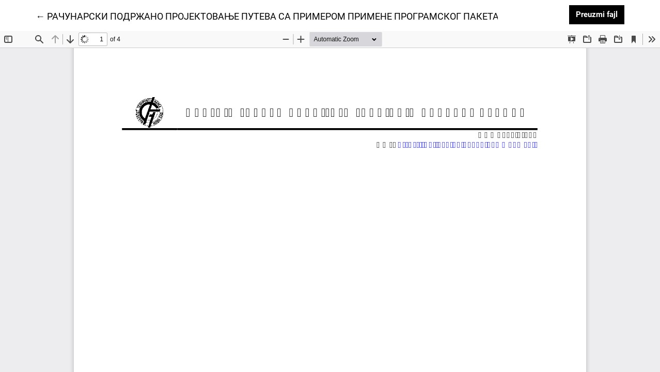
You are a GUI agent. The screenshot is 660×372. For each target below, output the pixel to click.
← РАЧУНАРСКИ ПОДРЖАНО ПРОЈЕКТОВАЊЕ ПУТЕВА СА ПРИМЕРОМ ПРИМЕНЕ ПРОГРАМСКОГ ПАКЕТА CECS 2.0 (287, 15)
